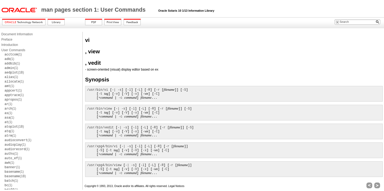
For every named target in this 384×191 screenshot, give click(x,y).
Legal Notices (176, 186)
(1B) (14, 72)
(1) (13, 54)
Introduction (9, 45)
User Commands (13, 50)
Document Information (17, 34)
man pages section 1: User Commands (94, 10)
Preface (6, 39)
